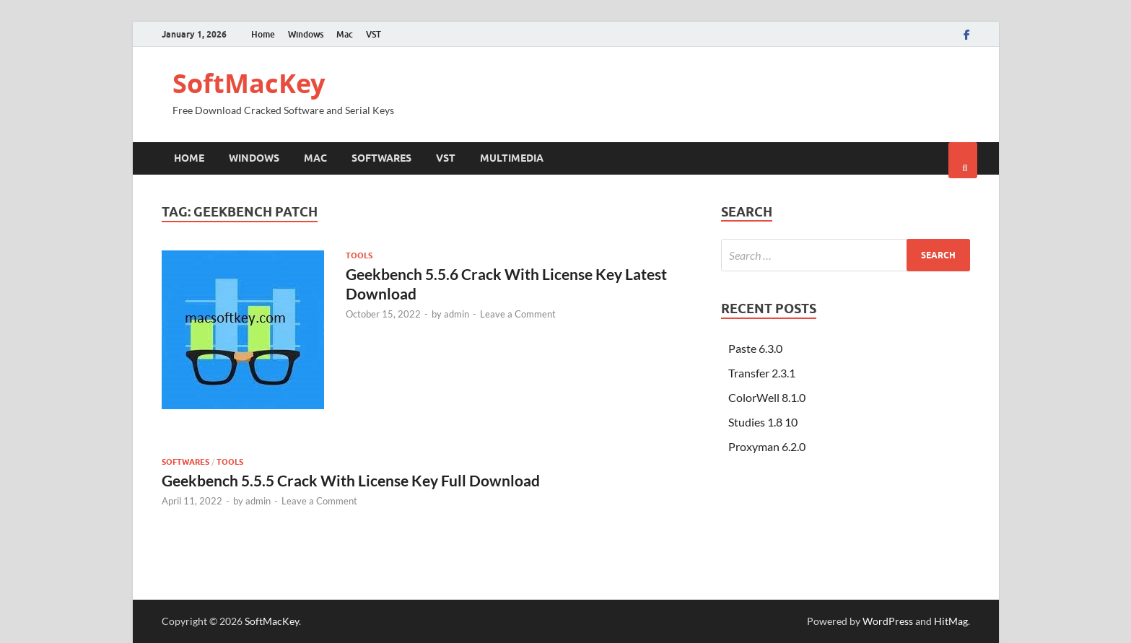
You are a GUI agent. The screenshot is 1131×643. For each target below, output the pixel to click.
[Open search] (962, 160)
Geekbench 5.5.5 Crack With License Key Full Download (351, 480)
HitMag (951, 621)
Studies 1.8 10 (763, 422)
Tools (359, 255)
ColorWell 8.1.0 (766, 397)
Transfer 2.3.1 (761, 373)
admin (456, 314)
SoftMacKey (249, 83)
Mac (344, 34)
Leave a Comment (518, 314)
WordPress (888, 621)
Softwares (381, 158)
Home (263, 34)
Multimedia (511, 158)
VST (373, 34)
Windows (305, 34)
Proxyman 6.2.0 (766, 446)
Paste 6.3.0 (755, 348)
